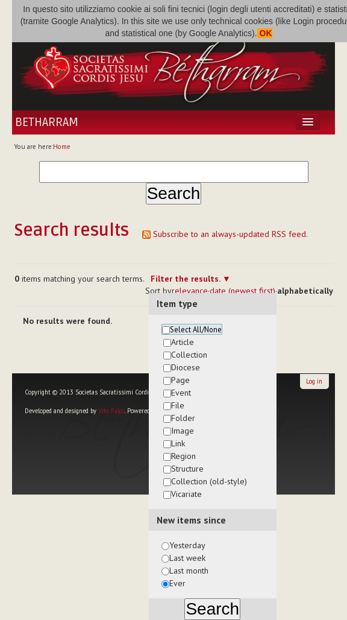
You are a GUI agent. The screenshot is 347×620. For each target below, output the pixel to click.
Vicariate (186, 494)
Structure (187, 468)
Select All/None (196, 329)
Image (182, 430)
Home (61, 146)
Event (181, 392)
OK (264, 33)
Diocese (185, 367)
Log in (314, 381)
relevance (190, 290)
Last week (187, 557)
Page (180, 380)
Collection (189, 354)
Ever (177, 583)
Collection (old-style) (209, 481)
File (177, 405)
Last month (188, 570)
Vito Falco (111, 410)
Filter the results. (186, 278)
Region (183, 456)
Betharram (46, 122)
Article (182, 342)
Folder (183, 418)
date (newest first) (242, 290)
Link (178, 443)
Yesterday (187, 545)
